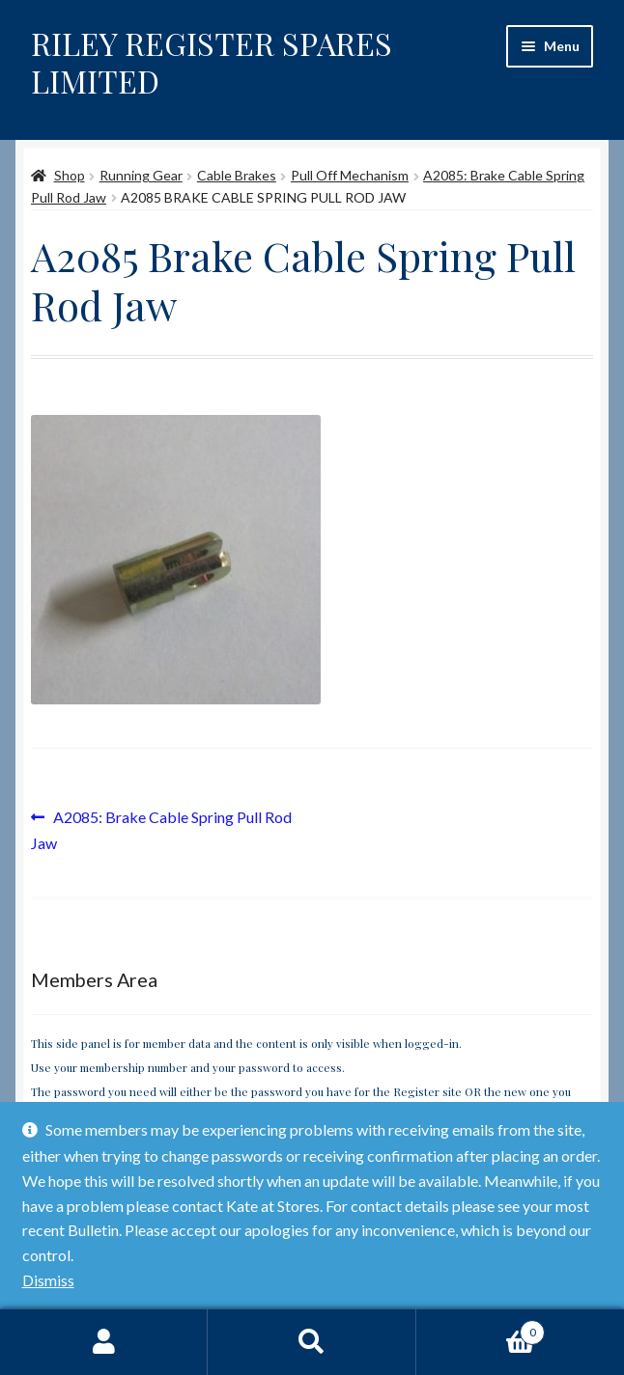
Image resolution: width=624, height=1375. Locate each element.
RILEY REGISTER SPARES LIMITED (211, 61)
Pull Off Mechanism (350, 175)
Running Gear (141, 175)
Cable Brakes (236, 175)
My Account (104, 1342)
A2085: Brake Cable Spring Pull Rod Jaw (161, 828)
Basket (481, 1328)
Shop (69, 175)
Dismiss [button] (48, 1280)
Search (311, 1342)
